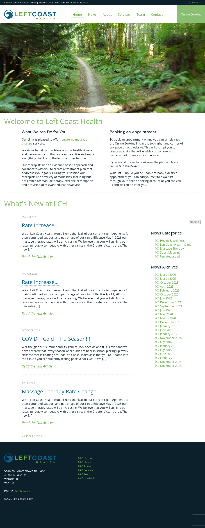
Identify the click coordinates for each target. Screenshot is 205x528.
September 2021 (171, 306)
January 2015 (168, 358)
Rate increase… (40, 225)
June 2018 (166, 330)
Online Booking (191, 14)
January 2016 (168, 346)
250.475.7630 (194, 2)
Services (124, 14)
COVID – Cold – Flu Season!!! (56, 338)
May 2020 (166, 314)
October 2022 (169, 294)
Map (85, 2)
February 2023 (169, 290)
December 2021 (170, 302)
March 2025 (168, 279)
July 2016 (166, 342)
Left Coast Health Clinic (175, 245)
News (92, 14)
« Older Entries (32, 436)
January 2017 (168, 334)
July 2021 (166, 310)
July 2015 (166, 350)
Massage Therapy (172, 249)
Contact (157, 14)
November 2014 (171, 362)
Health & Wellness (172, 241)
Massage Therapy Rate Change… (61, 391)
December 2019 (170, 322)
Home (77, 14)
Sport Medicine (170, 252)
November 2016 (171, 338)
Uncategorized (170, 256)
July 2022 (166, 298)
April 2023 (167, 286)
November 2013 (171, 366)
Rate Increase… (40, 281)
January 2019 (168, 326)
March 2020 (168, 318)
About (107, 14)
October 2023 (169, 283)
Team (140, 14)
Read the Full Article (37, 256)
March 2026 (168, 275)
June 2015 (166, 354)
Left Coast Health (30, 14)
